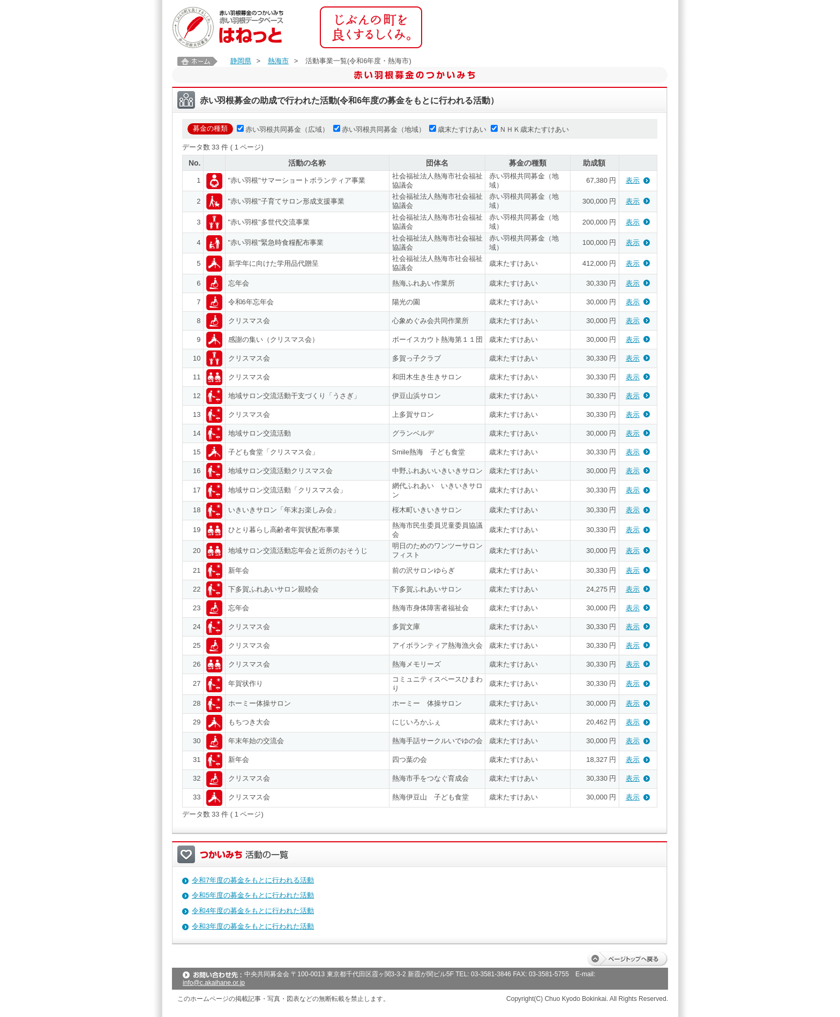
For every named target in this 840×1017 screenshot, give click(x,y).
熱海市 (278, 61)
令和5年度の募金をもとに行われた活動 (253, 895)
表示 (633, 180)
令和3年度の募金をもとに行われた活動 (253, 926)
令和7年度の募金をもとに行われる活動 (253, 880)
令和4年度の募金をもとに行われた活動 (253, 911)
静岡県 (240, 61)
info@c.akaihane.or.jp (214, 982)
